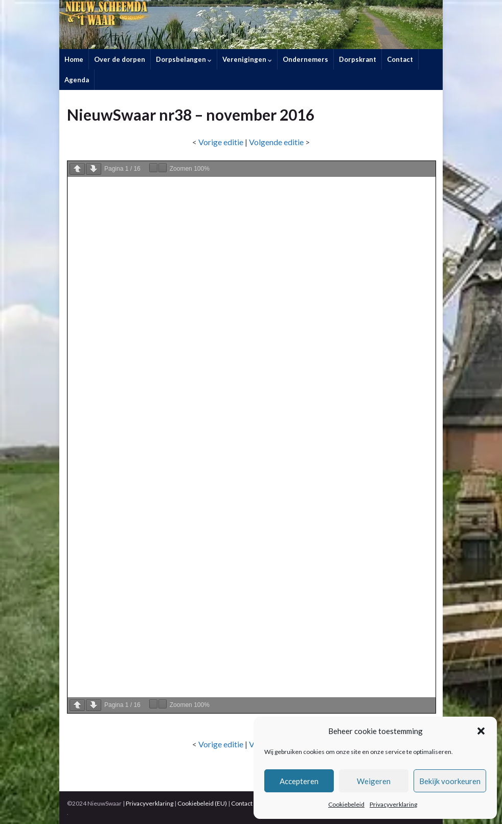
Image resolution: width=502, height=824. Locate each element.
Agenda (76, 80)
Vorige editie (220, 142)
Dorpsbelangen (184, 59)
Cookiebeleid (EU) (202, 803)
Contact (400, 59)
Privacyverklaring (393, 804)
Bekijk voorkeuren (450, 781)
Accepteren (299, 781)
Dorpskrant (357, 59)
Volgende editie (276, 142)
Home (73, 59)
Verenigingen (247, 59)
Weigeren (374, 781)
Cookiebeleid (346, 804)
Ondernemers (305, 59)
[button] (481, 731)
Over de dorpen (119, 59)
